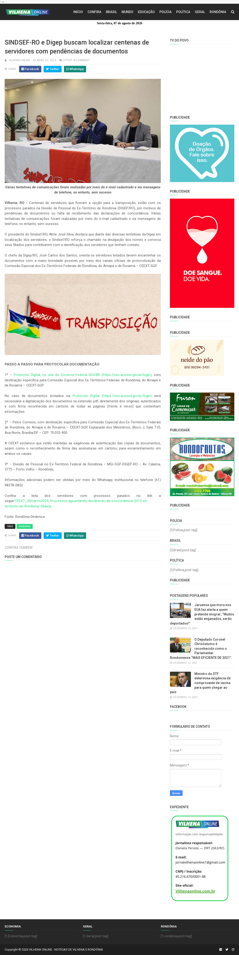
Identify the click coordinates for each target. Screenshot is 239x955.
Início (78, 12)
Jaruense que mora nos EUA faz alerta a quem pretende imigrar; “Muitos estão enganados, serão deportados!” (202, 614)
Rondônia (218, 12)
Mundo (127, 12)
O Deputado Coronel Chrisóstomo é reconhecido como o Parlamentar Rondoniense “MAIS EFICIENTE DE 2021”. (201, 649)
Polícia (165, 12)
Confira (94, 12)
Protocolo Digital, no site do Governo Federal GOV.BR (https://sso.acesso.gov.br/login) (82, 375)
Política (183, 12)
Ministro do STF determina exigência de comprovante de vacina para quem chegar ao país (200, 683)
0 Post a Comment (76, 60)
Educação (146, 12)
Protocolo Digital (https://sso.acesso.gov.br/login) (112, 396)
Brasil (111, 12)
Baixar (47, 506)
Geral (200, 12)
